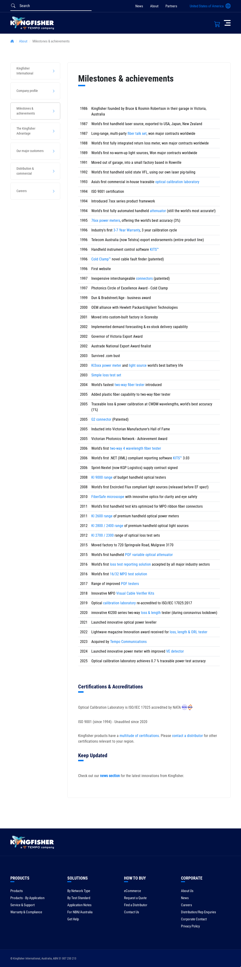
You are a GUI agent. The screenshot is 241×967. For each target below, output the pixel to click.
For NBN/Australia (79, 912)
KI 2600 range (101, 516)
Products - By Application (27, 898)
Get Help (73, 919)
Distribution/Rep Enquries (198, 912)
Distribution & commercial (25, 171)
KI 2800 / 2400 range (107, 525)
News (139, 6)
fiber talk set (137, 133)
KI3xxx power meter (106, 365)
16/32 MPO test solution (128, 574)
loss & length (151, 612)
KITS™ (154, 249)
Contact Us (131, 912)
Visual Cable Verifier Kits (135, 593)
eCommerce (132, 891)
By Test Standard (78, 898)
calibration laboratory (119, 603)
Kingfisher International (24, 70)
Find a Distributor (135, 905)
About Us (187, 891)
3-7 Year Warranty (126, 230)
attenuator (158, 211)
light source (138, 365)
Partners (171, 6)
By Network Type (78, 891)
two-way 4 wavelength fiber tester (135, 448)
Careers (21, 191)
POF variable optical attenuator (149, 554)
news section (110, 776)
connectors (144, 278)
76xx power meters (105, 220)
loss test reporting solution (130, 564)
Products (16, 891)
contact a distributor (187, 735)
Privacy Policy (190, 926)
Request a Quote (135, 898)
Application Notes (79, 905)
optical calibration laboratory (177, 182)
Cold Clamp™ (101, 259)
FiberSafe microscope (107, 496)
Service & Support (22, 905)
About (154, 6)
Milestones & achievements (25, 111)
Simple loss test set (106, 375)
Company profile (27, 91)
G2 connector (101, 419)
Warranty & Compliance (26, 912)
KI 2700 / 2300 (102, 535)
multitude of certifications (139, 735)
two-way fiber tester (130, 385)
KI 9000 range (101, 477)
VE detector (175, 651)
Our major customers (30, 151)
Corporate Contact (194, 919)
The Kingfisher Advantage (25, 131)
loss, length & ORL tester (188, 632)
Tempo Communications (128, 641)
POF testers (130, 583)
